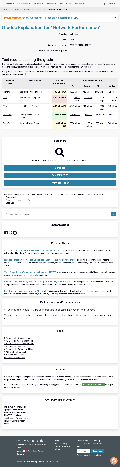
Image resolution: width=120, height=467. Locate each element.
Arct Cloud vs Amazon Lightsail (17, 418)
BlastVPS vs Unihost (12, 415)
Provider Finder (60, 182)
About (57, 449)
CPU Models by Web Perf (15, 346)
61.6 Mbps (87, 106)
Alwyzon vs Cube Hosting (15, 412)
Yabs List (10, 203)
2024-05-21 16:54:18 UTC (80, 45)
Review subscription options (89, 455)
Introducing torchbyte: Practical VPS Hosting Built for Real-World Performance (40, 260)
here (6, 318)
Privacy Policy (61, 443)
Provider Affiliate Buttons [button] (93, 384)
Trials (61, 4)
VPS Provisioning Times (14, 355)
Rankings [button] (9, 4)
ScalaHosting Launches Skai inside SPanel (23, 291)
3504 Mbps (75, 123)
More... (7, 424)
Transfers (7, 92)
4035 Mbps (75, 92)
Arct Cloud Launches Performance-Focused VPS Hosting (30, 250)
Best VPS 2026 (60, 175)
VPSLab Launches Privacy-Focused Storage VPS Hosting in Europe (35, 281)
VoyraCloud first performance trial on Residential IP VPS (49, 17)
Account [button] (109, 4)
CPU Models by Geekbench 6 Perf (19, 343)
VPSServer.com (51, 462)
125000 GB (75, 114)
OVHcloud (74, 34)
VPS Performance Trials (19, 9)
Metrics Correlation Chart (14, 357)
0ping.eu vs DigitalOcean (14, 421)
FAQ (57, 441)
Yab (5, 98)
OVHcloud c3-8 (38, 9)
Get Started (11, 197)
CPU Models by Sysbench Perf (17, 338)
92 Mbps (88, 98)
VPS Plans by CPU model (15, 352)
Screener (60, 168)
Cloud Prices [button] (22, 4)
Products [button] (78, 4)
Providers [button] (37, 4)
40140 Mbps (74, 106)
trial (89, 67)
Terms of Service (62, 446)
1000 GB (88, 114)
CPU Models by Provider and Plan (18, 349)
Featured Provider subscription (89, 315)
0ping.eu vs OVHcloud (13, 410)
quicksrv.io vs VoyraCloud (15, 407)
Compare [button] (50, 4)
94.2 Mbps (87, 92)
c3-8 (72, 39)
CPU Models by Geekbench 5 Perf (19, 341)
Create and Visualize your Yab (18, 200)
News (68, 4)
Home (4, 9)
